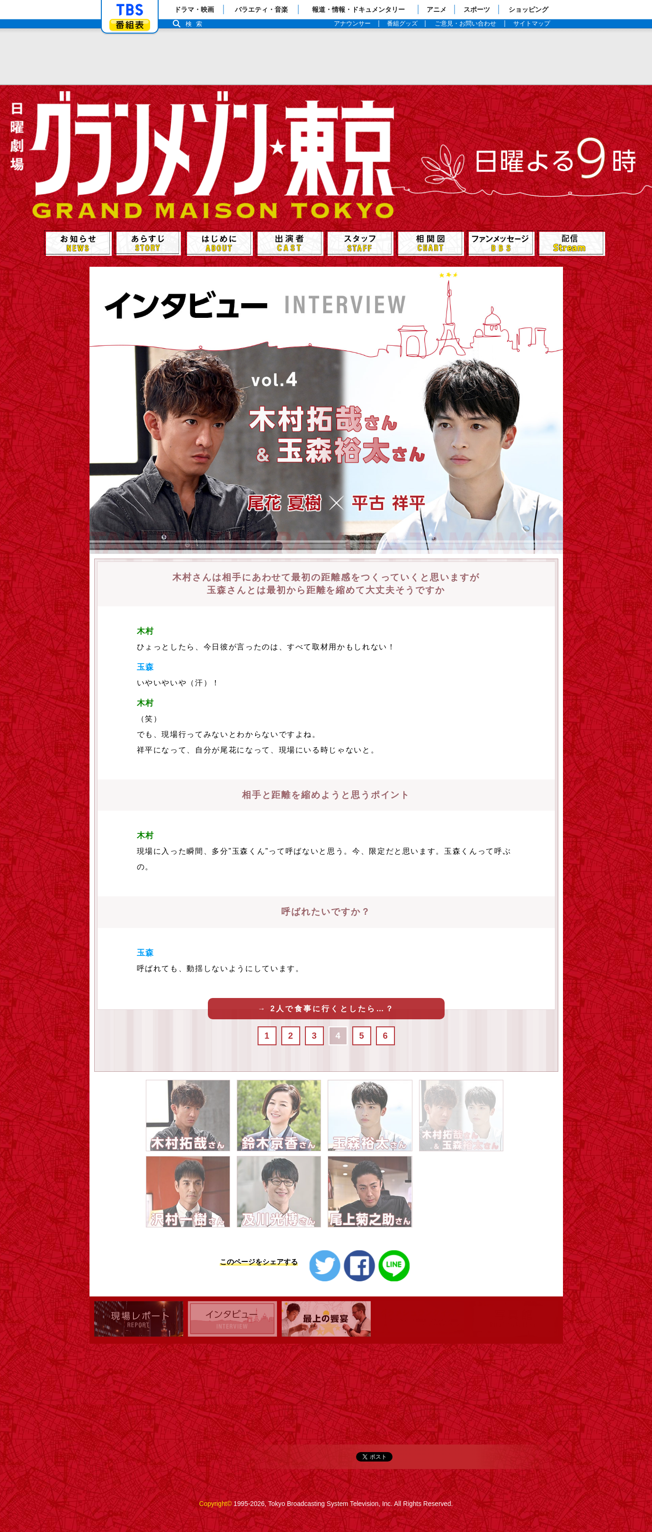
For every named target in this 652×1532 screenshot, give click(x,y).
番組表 (129, 25)
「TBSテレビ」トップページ (129, 10)
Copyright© (215, 1503)
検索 (196, 23)
